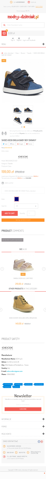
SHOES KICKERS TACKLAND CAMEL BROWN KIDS (23, 318)
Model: (3, 161)
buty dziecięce (29, 384)
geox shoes (16, 387)
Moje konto (6, 434)
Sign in (13, 39)
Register (19, 39)
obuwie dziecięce (8, 384)
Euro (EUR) (23, 6)
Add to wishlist (9, 183)
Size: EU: (4, 206)
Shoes (17, 53)
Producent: (5, 166)
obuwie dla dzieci (39, 384)
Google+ (20, 144)
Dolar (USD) (15, 6)
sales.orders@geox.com (15, 371)
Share (12, 144)
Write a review (5, 151)
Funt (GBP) (31, 6)
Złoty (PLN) (39, 6)
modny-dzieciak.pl (7, 53)
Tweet (5, 144)
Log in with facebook (29, 39)
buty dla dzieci (19, 384)
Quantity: (22, 213)
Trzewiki (29, 53)
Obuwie (23, 53)
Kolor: (3, 199)
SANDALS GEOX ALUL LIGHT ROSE (23, 278)
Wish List (33, 2)
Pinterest (29, 144)
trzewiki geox (7, 387)
